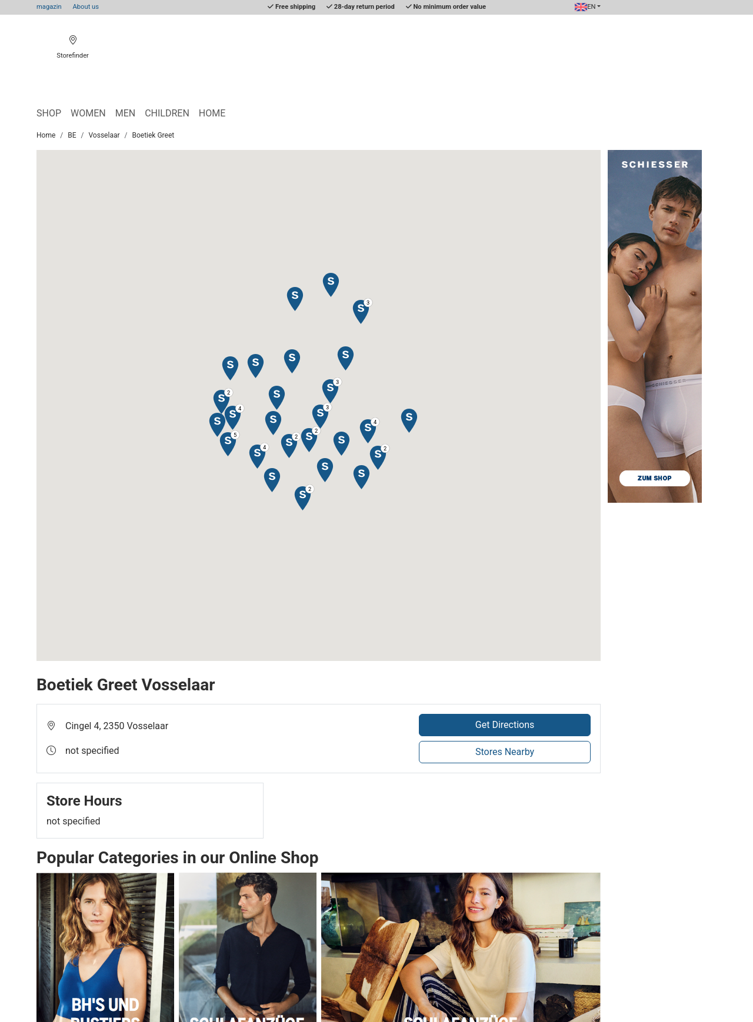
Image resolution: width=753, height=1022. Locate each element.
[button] (291, 361)
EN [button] (585, 7)
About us (86, 7)
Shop (48, 113)
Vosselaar (104, 135)
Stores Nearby (504, 751)
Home (212, 113)
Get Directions (504, 724)
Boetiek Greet (153, 135)
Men (125, 113)
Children (167, 113)
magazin (49, 7)
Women (88, 113)
